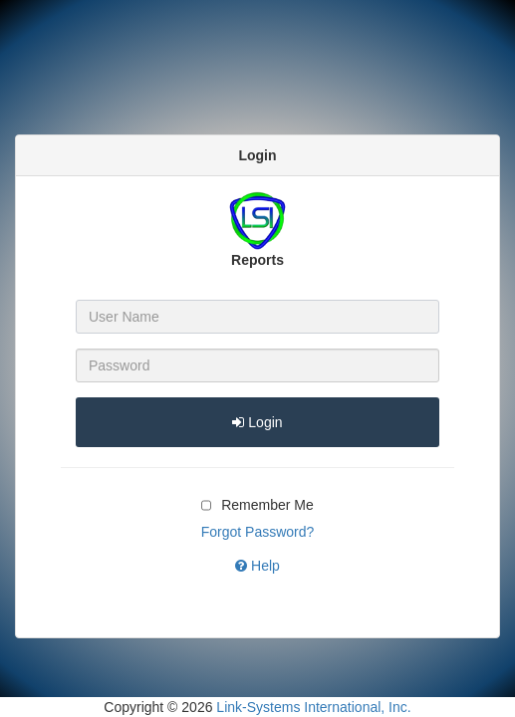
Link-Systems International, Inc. (313, 707)
